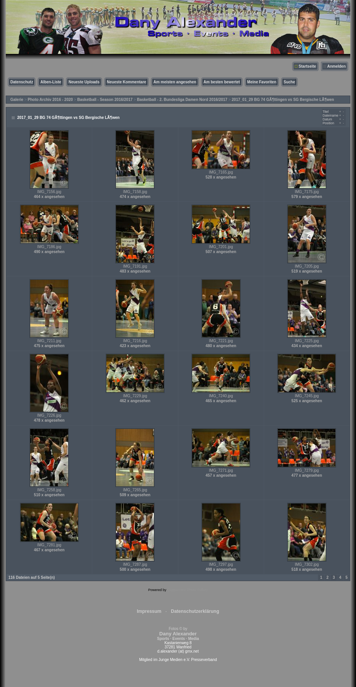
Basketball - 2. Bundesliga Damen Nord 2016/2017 (182, 99)
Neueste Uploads (84, 82)
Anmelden (336, 66)
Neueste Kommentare (126, 82)
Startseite (307, 66)
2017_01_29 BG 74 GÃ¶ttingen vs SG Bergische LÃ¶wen (283, 99)
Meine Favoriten (261, 82)
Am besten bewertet (222, 82)
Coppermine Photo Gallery (187, 590)
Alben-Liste (50, 82)
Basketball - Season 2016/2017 (105, 99)
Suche (289, 82)
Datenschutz (21, 82)
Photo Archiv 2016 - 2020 (50, 99)
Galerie (16, 99)
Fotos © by (178, 634)
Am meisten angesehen (175, 82)
